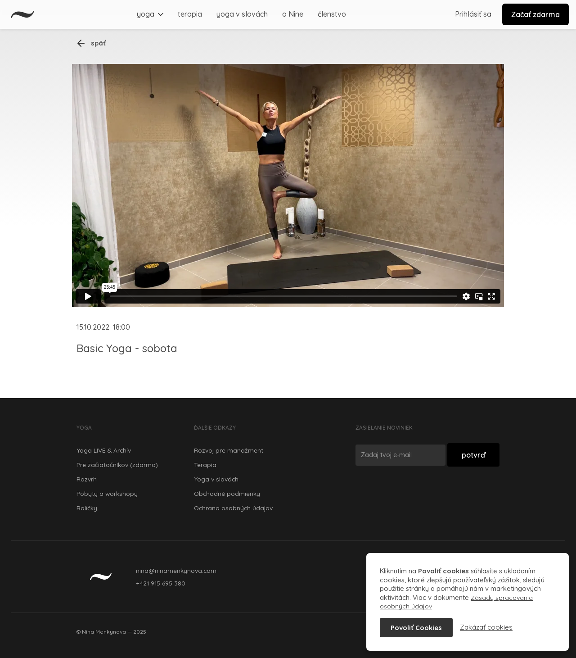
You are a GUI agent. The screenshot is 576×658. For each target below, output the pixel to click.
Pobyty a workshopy (107, 493)
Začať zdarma (535, 14)
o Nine (292, 13)
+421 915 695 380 (160, 583)
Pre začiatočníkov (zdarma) (117, 464)
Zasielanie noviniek (384, 427)
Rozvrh (86, 479)
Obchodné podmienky (227, 493)
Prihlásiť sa (473, 13)
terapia (190, 13)
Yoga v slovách (216, 479)
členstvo (332, 13)
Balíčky (86, 508)
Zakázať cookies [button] (486, 627)
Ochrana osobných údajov (233, 508)
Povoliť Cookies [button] (416, 627)
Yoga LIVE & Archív (103, 450)
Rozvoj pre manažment (228, 450)
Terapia (205, 464)
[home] (23, 14)
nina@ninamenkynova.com (176, 570)
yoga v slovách (242, 13)
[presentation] (424, 491)
